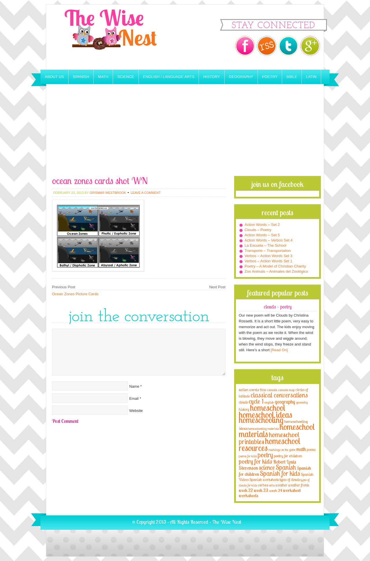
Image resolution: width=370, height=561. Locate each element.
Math (103, 77)
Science (125, 77)
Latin (311, 77)
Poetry (270, 77)
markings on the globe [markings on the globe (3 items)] (282, 449)
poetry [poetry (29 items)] (265, 455)
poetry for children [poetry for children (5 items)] (288, 455)
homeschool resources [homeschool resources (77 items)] (269, 444)
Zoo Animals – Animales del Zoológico (276, 271)
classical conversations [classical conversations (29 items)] (279, 395)
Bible (291, 77)
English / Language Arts (168, 77)
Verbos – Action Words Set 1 (268, 261)
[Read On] (279, 350)
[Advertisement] (185, 132)
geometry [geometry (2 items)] (302, 402)
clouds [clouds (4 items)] (243, 402)
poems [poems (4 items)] (311, 449)
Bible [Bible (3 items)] (263, 390)
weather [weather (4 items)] (281, 485)
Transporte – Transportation (268, 250)
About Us (54, 77)
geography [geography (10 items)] (285, 401)
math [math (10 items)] (301, 449)
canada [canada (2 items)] (272, 390)
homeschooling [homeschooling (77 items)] (261, 420)
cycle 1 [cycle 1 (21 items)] (256, 401)
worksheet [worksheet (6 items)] (292, 490)
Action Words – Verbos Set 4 (269, 240)
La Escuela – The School (265, 245)
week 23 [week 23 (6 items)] (261, 490)
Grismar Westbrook (108, 192)
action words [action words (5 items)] (249, 389)
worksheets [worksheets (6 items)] (248, 495)
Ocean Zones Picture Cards (75, 294)
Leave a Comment (146, 192)
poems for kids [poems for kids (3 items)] (248, 456)
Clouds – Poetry (258, 230)
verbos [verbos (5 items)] (263, 485)
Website (136, 410)
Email (134, 398)
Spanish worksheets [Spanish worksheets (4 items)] (264, 479)
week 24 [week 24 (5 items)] (275, 490)
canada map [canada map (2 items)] (286, 390)
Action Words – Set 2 (262, 224)
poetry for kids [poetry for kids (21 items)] (255, 461)
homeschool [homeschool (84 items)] (267, 407)
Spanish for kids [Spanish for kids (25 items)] (280, 473)
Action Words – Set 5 (262, 235)
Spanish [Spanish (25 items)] (286, 467)
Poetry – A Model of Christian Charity (275, 266)
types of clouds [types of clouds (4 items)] (290, 479)
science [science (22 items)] (267, 467)
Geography (241, 77)
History (211, 77)
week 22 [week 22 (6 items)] (246, 490)
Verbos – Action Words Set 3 (268, 256)
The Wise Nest (118, 37)
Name (134, 386)
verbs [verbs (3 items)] (272, 485)
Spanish (81, 77)
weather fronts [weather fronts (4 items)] (298, 485)
